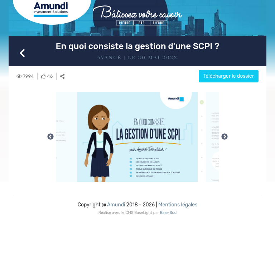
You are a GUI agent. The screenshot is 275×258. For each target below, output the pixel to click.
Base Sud (168, 212)
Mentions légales (177, 205)
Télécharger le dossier (228, 76)
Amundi (116, 205)
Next (224, 136)
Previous (50, 136)
